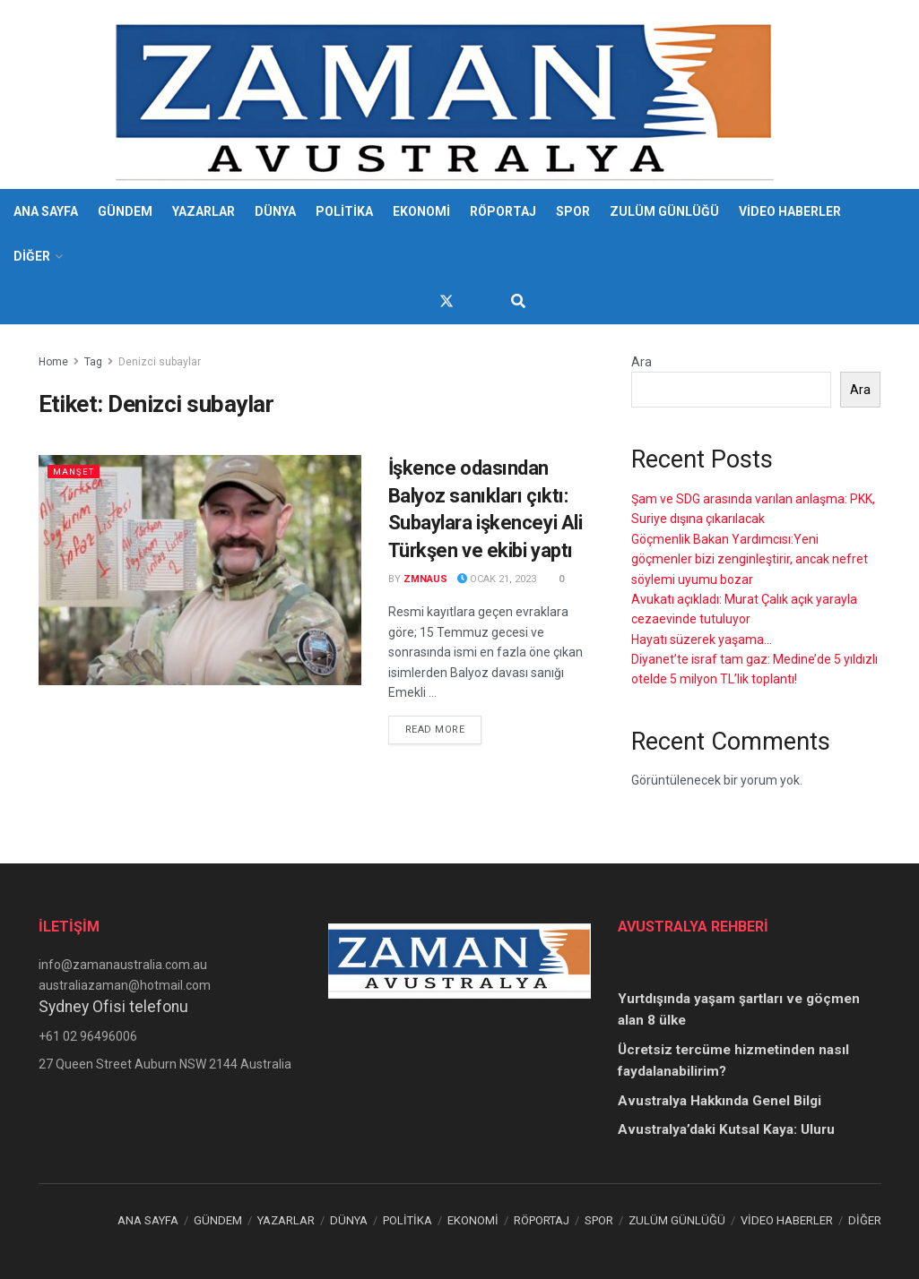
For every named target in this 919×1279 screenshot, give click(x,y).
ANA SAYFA (45, 211)
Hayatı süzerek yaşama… (701, 639)
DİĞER (31, 256)
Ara (641, 362)
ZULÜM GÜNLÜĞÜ (664, 211)
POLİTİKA (344, 211)
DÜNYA (275, 211)
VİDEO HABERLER (790, 211)
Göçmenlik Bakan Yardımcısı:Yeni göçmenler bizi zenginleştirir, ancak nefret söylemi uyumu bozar (749, 559)
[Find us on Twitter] (446, 301)
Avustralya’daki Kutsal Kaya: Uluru (726, 1129)
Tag (93, 362)
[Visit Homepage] (447, 95)
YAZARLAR (203, 211)
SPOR (573, 211)
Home (53, 362)
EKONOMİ (421, 211)
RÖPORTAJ (503, 211)
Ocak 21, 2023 (496, 579)
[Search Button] (518, 301)
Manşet (76, 471)
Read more (443, 728)
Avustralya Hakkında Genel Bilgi (719, 1101)
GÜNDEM (125, 211)
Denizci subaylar (159, 362)
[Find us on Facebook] (414, 301)
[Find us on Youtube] (479, 301)
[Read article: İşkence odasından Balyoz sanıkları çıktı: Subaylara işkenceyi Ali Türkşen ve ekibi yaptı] (200, 570)
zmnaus (425, 579)
